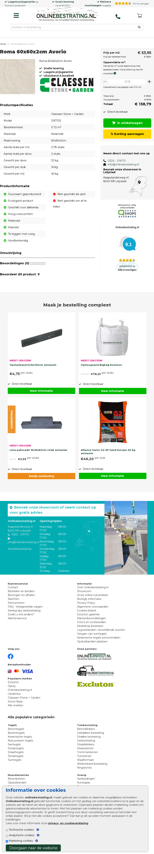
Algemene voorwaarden (92, 609)
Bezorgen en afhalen (21, 597)
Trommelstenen (87, 754)
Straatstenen (85, 750)
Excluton (9, 5)
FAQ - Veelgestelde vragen (25, 609)
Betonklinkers (86, 731)
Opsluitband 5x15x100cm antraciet (33, 367)
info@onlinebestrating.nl (121, 164)
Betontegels (16, 731)
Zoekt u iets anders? (21, 616)
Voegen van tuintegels (91, 636)
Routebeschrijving (19, 551)
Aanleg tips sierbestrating (24, 612)
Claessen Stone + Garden (24, 700)
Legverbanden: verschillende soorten (101, 632)
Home (3, 44)
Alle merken (15, 707)
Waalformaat (85, 762)
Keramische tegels (20, 738)
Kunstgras (83, 784)
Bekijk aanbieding (41, 478)
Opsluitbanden (17, 784)
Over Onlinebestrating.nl (92, 589)
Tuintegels (14, 762)
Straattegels (15, 754)
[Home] (66, 14)
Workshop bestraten (90, 628)
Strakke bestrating (89, 738)
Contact (13, 589)
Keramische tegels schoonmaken (98, 639)
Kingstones (84, 769)
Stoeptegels (16, 750)
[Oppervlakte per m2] (126, 81)
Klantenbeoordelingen (91, 620)
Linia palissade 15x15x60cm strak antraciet (38, 451)
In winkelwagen (126, 123)
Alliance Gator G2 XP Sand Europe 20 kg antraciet (108, 454)
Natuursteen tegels (20, 742)
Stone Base (15, 703)
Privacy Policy (86, 605)
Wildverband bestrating (92, 765)
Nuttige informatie (89, 601)
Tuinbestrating (87, 727)
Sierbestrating (86, 742)
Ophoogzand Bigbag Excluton (101, 366)
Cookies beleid (86, 612)
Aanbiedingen (86, 781)
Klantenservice (17, 620)
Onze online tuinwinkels (92, 597)
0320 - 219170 (115, 160)
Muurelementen (18, 777)
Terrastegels (15, 758)
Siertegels (14, 746)
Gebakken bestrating (90, 734)
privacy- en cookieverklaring (68, 823)
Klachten (13, 601)
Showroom (84, 593)
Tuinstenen (84, 758)
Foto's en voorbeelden (91, 624)
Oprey (12, 688)
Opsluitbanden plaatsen (92, 643)
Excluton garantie (88, 616)
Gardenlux (14, 696)
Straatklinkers (85, 746)
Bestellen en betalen (21, 593)
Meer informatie (41, 393)
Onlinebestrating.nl (20, 692)
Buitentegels (16, 734)
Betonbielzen (16, 781)
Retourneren (16, 605)
